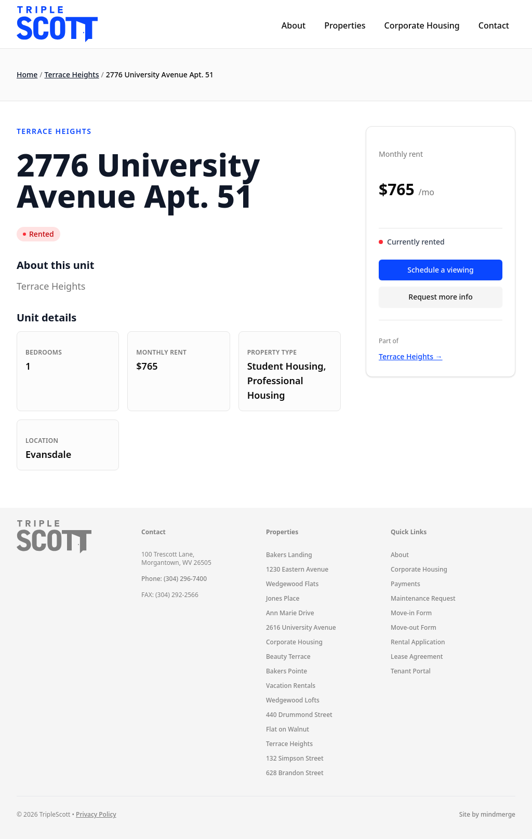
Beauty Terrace (288, 656)
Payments (405, 583)
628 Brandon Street (295, 772)
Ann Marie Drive (290, 612)
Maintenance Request (423, 598)
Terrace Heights (72, 74)
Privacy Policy (96, 814)
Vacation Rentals (290, 685)
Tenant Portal (411, 671)
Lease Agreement (417, 656)
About (293, 25)
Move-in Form (411, 612)
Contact (493, 25)
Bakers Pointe (286, 671)
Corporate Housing (421, 25)
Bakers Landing (289, 554)
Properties (344, 25)
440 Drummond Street (299, 714)
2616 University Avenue (301, 627)
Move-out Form (413, 627)
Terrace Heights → (411, 356)
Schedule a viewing (440, 270)
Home (27, 74)
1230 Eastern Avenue (297, 569)
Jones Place (282, 598)
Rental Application (418, 642)
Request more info (440, 297)
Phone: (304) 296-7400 (174, 578)
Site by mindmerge (487, 814)
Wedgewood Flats (292, 583)
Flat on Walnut (287, 729)
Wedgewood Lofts (293, 700)
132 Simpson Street (295, 758)
